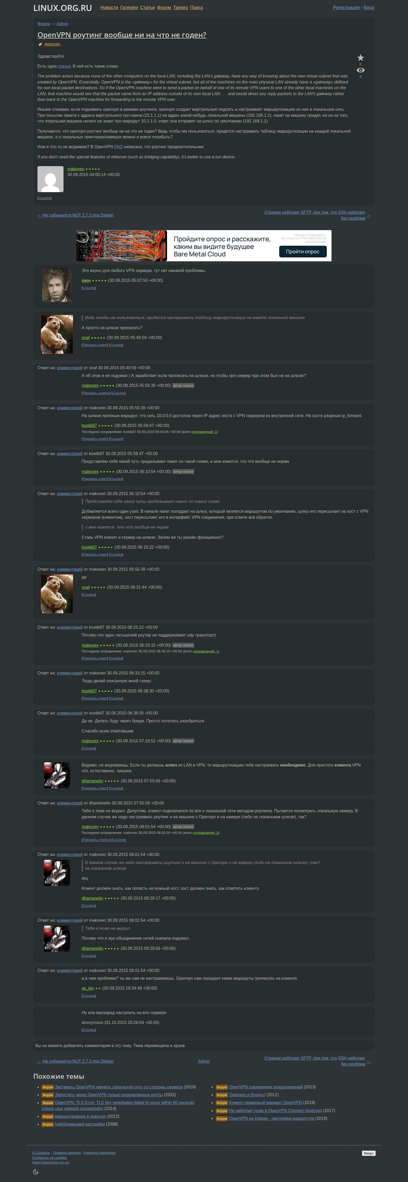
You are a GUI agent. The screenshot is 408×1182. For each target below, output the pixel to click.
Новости (109, 7)
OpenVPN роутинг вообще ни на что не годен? (121, 35)
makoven (75, 169)
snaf (86, 337)
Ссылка (45, 198)
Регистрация (346, 7)
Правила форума (67, 1153)
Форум (164, 7)
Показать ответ (95, 345)
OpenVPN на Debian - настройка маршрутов (271, 1118)
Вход (369, 7)
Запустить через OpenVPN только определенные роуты (109, 1095)
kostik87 (89, 425)
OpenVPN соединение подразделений (266, 1087)
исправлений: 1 (204, 432)
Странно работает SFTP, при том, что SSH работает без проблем (315, 215)
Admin (62, 24)
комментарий (70, 368)
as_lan (88, 988)
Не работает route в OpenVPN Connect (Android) (275, 1110)
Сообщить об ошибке (49, 1158)
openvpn (52, 44)
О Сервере (41, 1153)
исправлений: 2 (206, 833)
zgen (86, 280)
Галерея (129, 7)
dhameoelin (92, 781)
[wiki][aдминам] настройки (80, 1124)
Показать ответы (96, 393)
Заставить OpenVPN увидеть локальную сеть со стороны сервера (119, 1087)
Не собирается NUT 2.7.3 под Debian (78, 215)
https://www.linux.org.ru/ (50, 1162)
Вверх (369, 1153)
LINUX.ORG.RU (62, 7)
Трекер (180, 7)
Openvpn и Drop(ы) (247, 1095)
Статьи (147, 7)
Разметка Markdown (100, 1153)
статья (64, 66)
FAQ (118, 147)
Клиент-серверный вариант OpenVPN (265, 1102)
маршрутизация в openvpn (80, 1116)
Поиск (196, 7)
